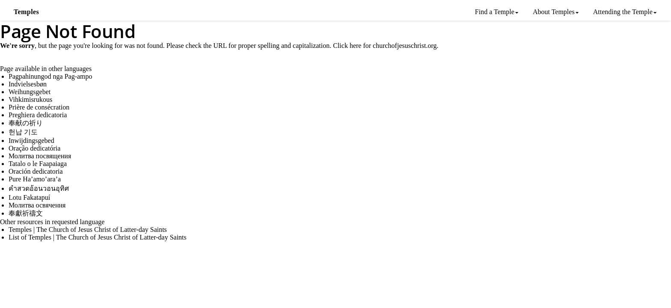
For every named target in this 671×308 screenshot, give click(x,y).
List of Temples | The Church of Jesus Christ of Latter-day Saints (98, 237)
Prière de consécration (39, 107)
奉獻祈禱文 (26, 213)
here (356, 45)
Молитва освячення (37, 205)
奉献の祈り (26, 123)
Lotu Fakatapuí (29, 197)
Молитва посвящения (40, 156)
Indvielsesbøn (28, 84)
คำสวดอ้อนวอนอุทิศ (39, 188)
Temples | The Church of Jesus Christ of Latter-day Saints (88, 229)
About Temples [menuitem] (554, 11)
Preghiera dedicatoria (38, 114)
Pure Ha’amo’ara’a (35, 179)
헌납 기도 (23, 132)
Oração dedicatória (34, 148)
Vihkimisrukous (30, 99)
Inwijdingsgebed (31, 140)
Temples (26, 11)
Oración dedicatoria (36, 171)
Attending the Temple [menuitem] (623, 11)
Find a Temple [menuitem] (494, 11)
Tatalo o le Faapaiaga (38, 163)
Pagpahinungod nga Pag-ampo (50, 76)
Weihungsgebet (29, 91)
